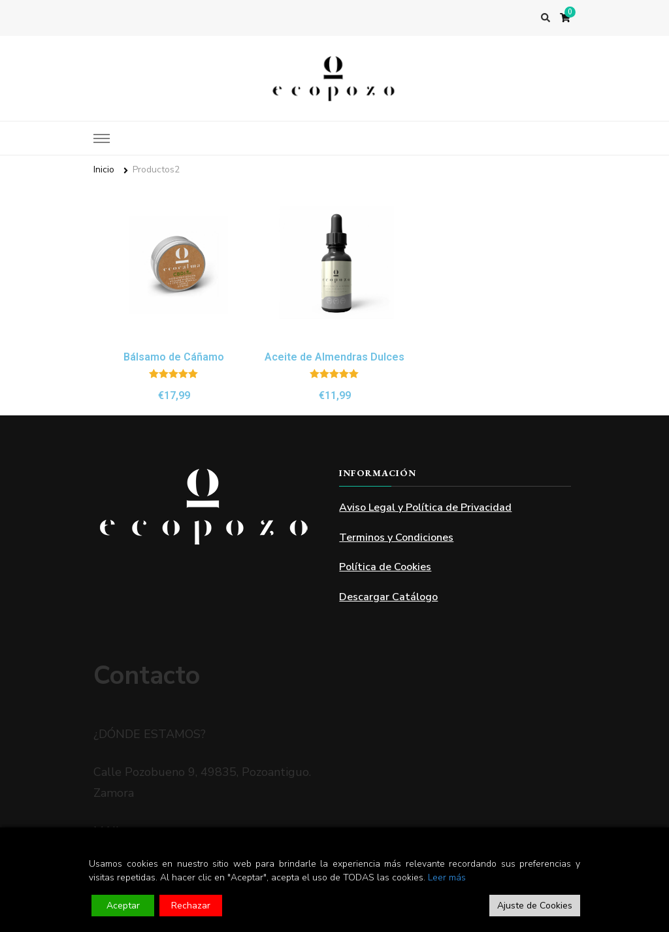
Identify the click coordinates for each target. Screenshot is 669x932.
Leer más (447, 877)
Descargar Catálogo (388, 597)
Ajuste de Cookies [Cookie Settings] (534, 905)
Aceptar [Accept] (123, 905)
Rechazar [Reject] (190, 905)
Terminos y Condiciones (396, 537)
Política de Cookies (385, 567)
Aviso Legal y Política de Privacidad (425, 507)
